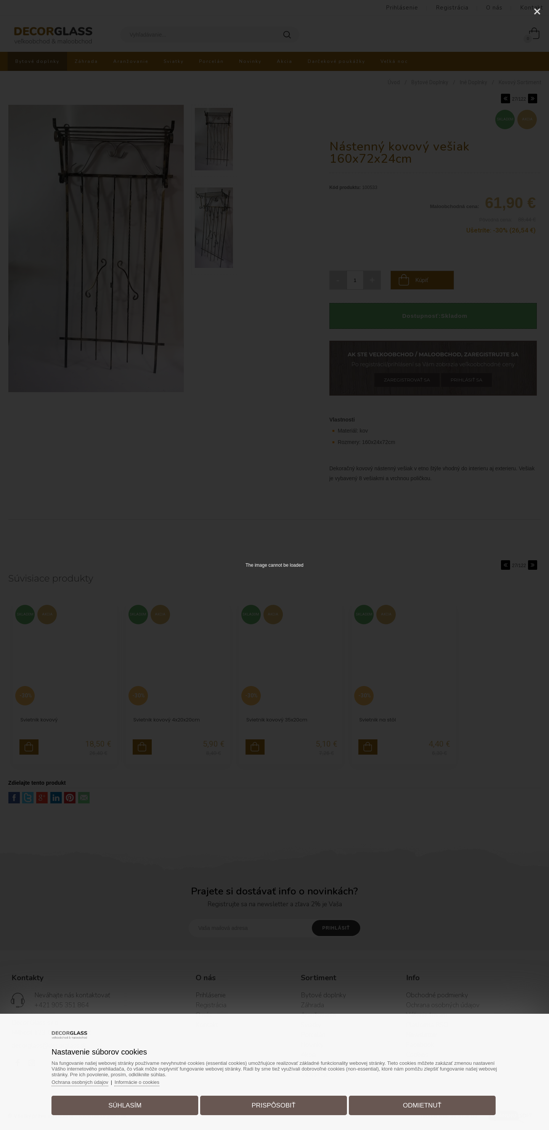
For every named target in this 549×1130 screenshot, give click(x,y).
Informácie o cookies (141, 1081)
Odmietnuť (420, 1104)
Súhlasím (127, 1104)
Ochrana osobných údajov (83, 1081)
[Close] (537, 11)
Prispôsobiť (273, 1104)
